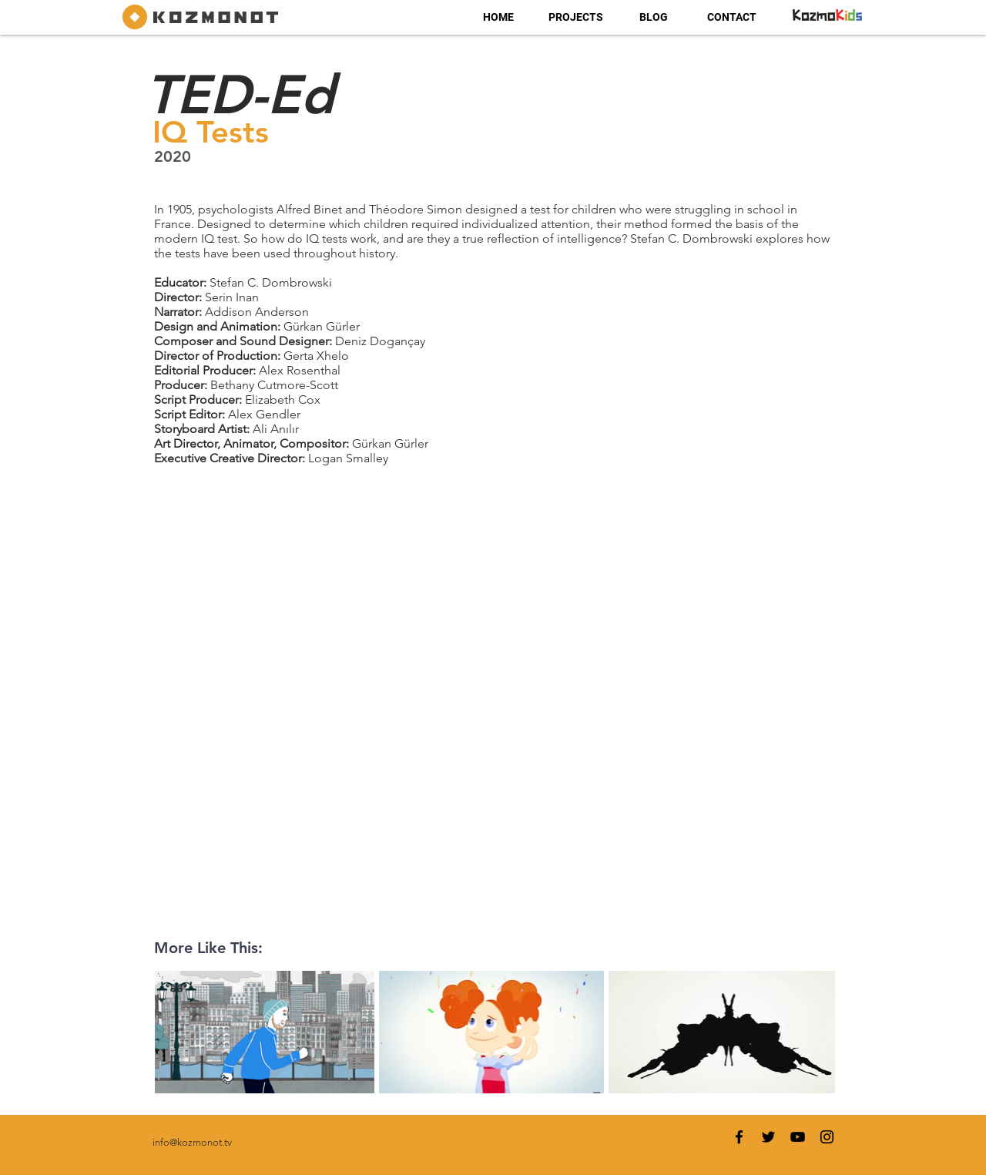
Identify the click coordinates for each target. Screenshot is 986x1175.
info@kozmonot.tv (192, 1142)
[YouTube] (798, 1137)
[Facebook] (739, 1137)
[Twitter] (768, 1137)
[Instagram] (827, 1137)
